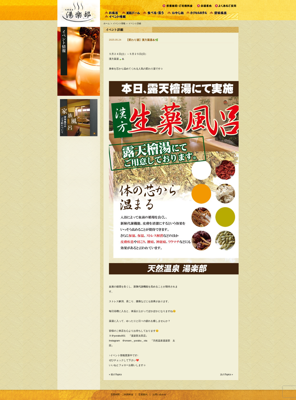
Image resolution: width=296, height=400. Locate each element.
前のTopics (116, 374)
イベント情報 (119, 23)
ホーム (106, 23)
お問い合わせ (159, 394)
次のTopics (225, 374)
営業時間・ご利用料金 (122, 394)
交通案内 (142, 394)
